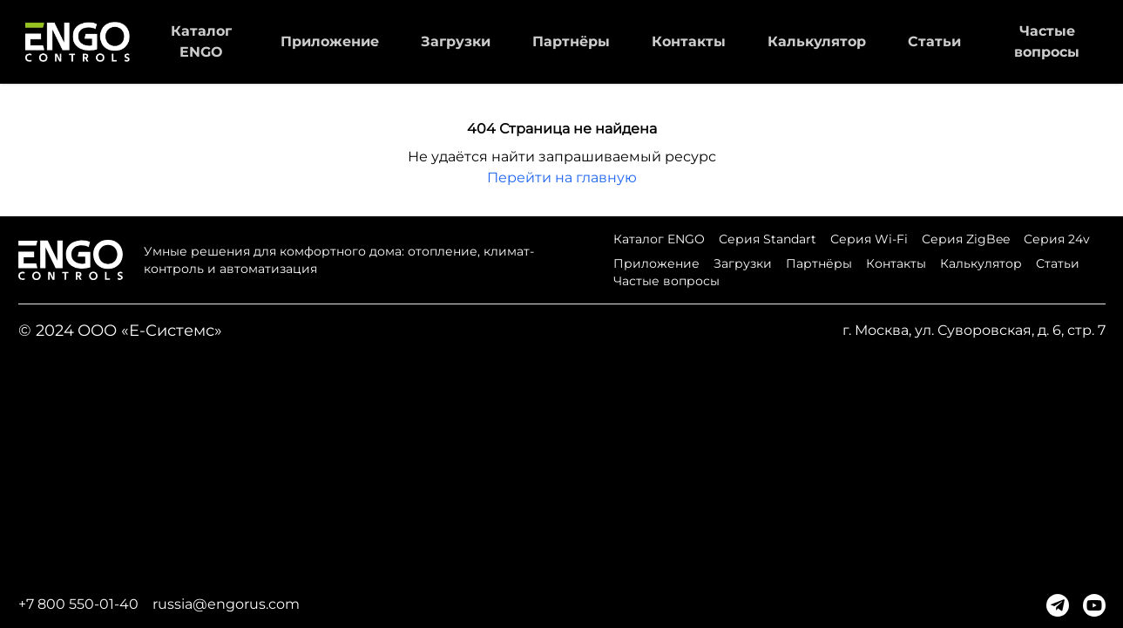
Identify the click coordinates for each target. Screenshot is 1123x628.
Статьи (934, 41)
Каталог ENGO (659, 239)
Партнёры (571, 41)
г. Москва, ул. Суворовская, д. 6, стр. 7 (974, 330)
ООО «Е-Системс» (150, 330)
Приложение (330, 41)
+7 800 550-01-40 (78, 604)
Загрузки (455, 41)
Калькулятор (817, 41)
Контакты (689, 41)
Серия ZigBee (966, 239)
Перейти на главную (562, 177)
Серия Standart (767, 239)
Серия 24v (1057, 239)
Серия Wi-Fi (869, 239)
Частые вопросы (666, 281)
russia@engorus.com (226, 604)
